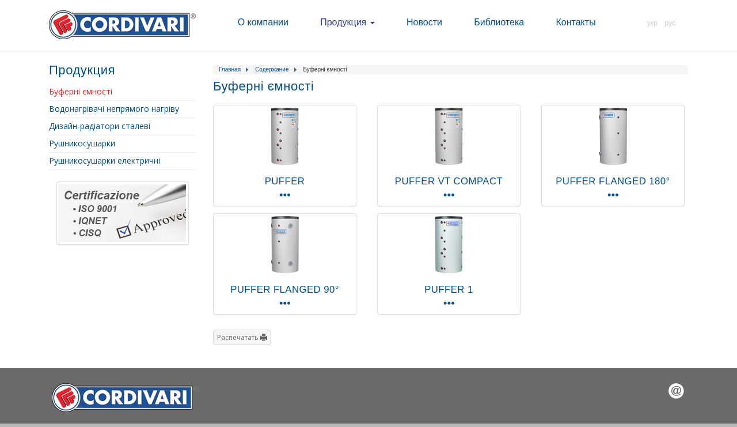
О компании (263, 22)
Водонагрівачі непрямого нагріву (114, 108)
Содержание (271, 69)
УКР (652, 23)
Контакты (576, 22)
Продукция (347, 22)
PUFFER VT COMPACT (449, 181)
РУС (670, 23)
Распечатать (242, 337)
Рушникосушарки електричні (104, 160)
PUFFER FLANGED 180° (613, 181)
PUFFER (285, 181)
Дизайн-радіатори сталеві (99, 125)
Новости (424, 22)
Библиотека (499, 22)
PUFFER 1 (448, 289)
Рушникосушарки (82, 143)
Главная (230, 69)
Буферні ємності (80, 91)
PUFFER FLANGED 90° (284, 289)
